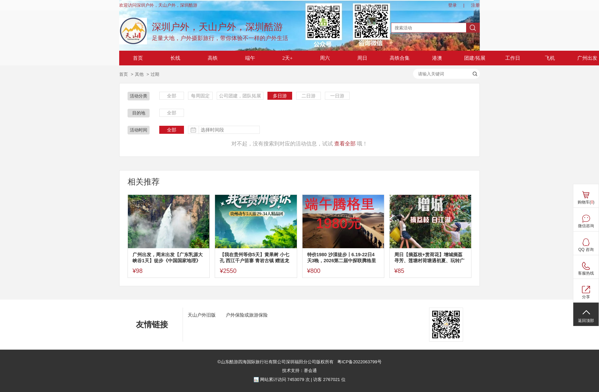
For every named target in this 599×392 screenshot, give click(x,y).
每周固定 (200, 95)
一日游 (337, 95)
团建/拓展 (474, 58)
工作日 (512, 58)
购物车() (586, 202)
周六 (325, 58)
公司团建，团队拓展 (240, 95)
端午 (250, 58)
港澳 (437, 58)
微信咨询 (586, 226)
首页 (138, 58)
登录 (452, 5)
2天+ (287, 58)
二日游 (309, 95)
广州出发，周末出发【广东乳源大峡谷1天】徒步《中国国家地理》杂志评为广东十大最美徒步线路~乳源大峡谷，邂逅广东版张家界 (168, 258)
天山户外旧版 (202, 315)
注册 (475, 5)
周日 (362, 58)
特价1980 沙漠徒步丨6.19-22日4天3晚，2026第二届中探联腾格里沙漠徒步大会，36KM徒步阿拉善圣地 (341, 258)
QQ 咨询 (586, 249)
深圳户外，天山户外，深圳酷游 (217, 27)
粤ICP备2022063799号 (359, 361)
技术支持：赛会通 (299, 370)
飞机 (550, 58)
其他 (139, 74)
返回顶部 (586, 320)
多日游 (280, 95)
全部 (171, 95)
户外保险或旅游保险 (247, 315)
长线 (175, 58)
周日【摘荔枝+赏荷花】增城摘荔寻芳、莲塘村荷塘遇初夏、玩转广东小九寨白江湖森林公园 (429, 258)
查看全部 (345, 143)
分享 (586, 297)
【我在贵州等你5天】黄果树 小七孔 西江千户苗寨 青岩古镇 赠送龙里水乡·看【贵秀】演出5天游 (254, 258)
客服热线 (586, 273)
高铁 (213, 58)
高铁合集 (400, 58)
